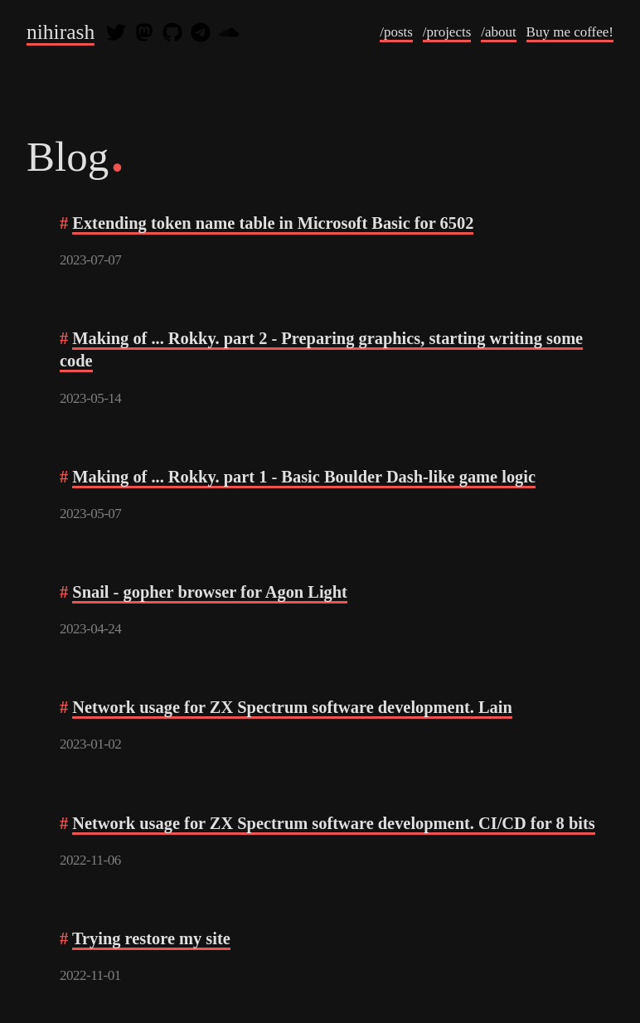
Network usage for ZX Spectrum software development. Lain (292, 707)
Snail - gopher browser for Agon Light (209, 592)
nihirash (61, 32)
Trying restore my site (151, 938)
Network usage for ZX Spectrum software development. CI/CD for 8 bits (333, 823)
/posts (396, 32)
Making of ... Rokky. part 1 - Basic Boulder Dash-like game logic (304, 477)
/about (498, 32)
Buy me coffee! (569, 32)
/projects (447, 32)
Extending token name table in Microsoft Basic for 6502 (272, 223)
